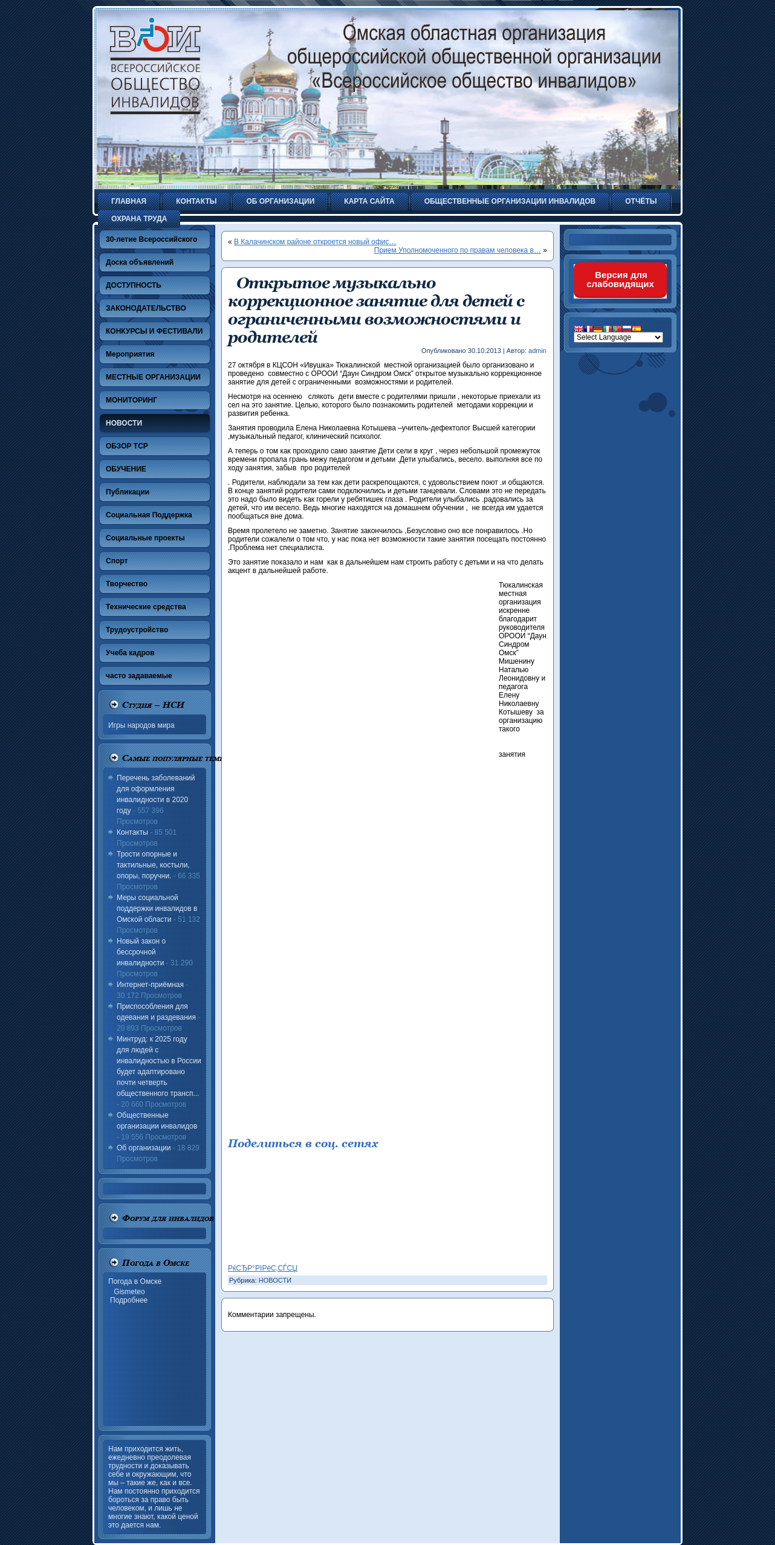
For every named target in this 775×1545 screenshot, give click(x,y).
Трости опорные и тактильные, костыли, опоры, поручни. (153, 865)
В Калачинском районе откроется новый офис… (315, 242)
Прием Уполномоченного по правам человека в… (457, 250)
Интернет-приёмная (150, 984)
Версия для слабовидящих (620, 279)
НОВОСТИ (275, 1280)
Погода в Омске (134, 1281)
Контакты (132, 832)
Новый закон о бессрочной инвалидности (141, 952)
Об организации (143, 1148)
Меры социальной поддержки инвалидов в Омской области (157, 908)
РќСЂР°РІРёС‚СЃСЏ (262, 1268)
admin (537, 350)
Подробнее (129, 1300)
